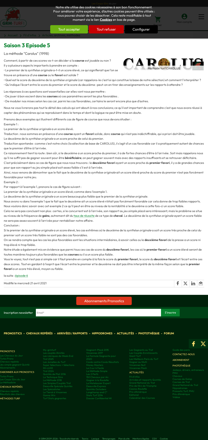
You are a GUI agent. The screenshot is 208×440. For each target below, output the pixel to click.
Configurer (141, 29)
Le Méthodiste (8, 382)
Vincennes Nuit (137, 364)
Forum (169, 333)
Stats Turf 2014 (94, 395)
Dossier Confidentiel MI (99, 398)
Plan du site (123, 438)
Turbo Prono (6, 358)
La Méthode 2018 (52, 380)
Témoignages (108, 438)
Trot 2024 (48, 371)
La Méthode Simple (96, 371)
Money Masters (94, 364)
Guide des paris (181, 349)
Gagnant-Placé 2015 (97, 349)
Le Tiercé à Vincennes (55, 392)
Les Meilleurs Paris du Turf (143, 358)
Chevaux (177, 375)
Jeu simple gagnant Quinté (14, 364)
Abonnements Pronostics (104, 301)
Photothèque (148, 333)
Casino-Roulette (138, 388)
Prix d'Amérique (138, 391)
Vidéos (176, 397)
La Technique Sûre (53, 377)
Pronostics (13, 333)
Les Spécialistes (51, 389)
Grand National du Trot (142, 382)
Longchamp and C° (96, 392)
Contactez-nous (184, 354)
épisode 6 (21, 275)
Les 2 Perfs (92, 374)
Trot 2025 (48, 358)
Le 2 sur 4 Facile (95, 368)
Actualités (125, 333)
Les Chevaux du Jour (11, 355)
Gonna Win (49, 395)
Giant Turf (135, 355)
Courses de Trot (181, 381)
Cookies (106, 20)
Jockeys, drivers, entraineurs (188, 369)
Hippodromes (102, 333)
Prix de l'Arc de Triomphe (142, 385)
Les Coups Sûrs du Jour (12, 379)
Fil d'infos (134, 376)
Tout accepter (69, 29)
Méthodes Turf (10, 398)
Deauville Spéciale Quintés (57, 386)
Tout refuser (106, 29)
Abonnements (7, 367)
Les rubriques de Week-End (58, 355)
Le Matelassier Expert (98, 383)
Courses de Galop (182, 378)
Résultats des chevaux (12, 394)
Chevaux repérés (39, 333)
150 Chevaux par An (97, 377)
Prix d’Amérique (181, 394)
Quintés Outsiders (96, 389)
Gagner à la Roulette (97, 380)
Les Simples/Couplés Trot (57, 383)
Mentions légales (141, 438)
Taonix (85, 438)
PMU (175, 372)
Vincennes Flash (138, 368)
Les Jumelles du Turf (54, 361)
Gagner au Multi (138, 361)
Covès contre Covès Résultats (102, 361)
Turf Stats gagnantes (54, 398)
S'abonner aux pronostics (17, 371)
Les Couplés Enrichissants (143, 352)
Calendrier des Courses (142, 397)
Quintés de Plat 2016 (54, 374)
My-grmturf (49, 349)
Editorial (134, 394)
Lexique (95, 438)
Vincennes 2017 (94, 352)
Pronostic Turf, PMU (183, 391)
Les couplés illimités (54, 352)
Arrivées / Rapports (72, 333)
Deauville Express (96, 386)
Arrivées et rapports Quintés (145, 379)
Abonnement (181, 359)
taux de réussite (84, 216)
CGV (154, 438)
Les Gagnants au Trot (141, 349)
